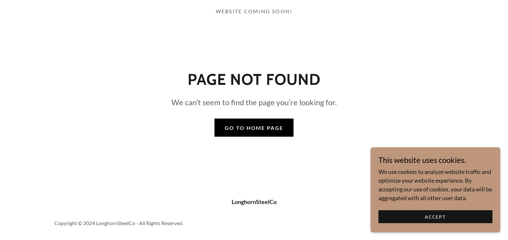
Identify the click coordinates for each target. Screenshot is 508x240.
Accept (435, 221)
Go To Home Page (254, 128)
